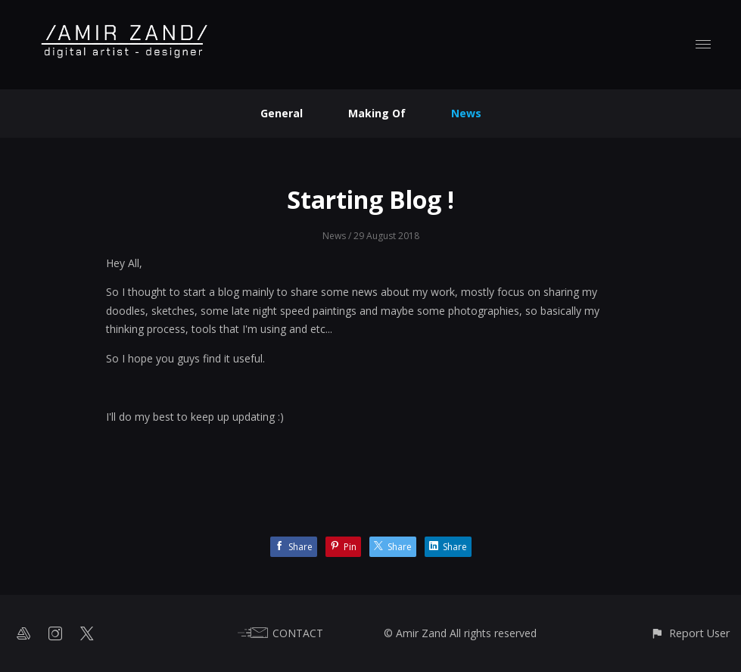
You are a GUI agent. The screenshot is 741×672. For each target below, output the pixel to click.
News (466, 113)
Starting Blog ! (370, 199)
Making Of (377, 113)
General (281, 113)
